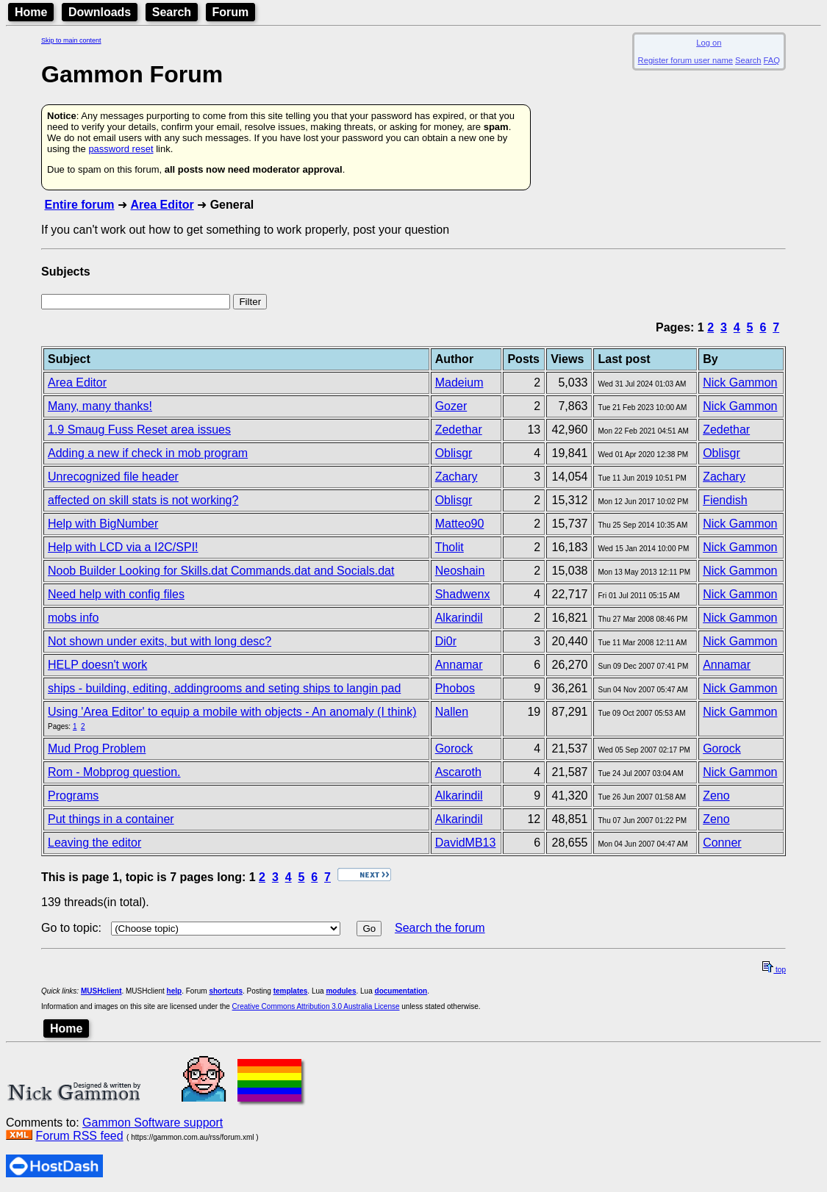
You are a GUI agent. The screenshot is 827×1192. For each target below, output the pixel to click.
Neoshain (460, 570)
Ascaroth (458, 772)
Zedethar (458, 429)
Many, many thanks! (100, 406)
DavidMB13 (465, 842)
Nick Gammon (740, 382)
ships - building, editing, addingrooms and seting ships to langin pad (224, 688)
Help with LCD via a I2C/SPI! (123, 547)
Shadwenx (462, 594)
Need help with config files (116, 594)
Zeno (716, 795)
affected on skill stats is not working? (143, 500)
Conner (722, 842)
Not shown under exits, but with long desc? (159, 641)
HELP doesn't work (97, 664)
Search (171, 12)
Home (31, 12)
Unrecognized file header (113, 476)
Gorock (454, 748)
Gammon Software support (152, 1122)
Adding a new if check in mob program (148, 453)
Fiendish (725, 500)
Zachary (456, 476)
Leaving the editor (94, 842)
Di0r (446, 641)
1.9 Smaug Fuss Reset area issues (139, 429)
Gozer (451, 406)
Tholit (449, 547)
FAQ (772, 60)
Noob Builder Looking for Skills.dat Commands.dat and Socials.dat (221, 570)
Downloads (99, 12)
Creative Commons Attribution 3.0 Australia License (316, 1006)
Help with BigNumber (103, 523)
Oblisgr (454, 453)
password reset (120, 148)
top (774, 970)
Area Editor (161, 204)
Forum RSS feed (79, 1136)
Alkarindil (459, 617)
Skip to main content (71, 40)
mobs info (73, 617)
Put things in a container (111, 819)
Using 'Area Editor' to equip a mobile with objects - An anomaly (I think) (232, 711)
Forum (230, 12)
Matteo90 (459, 523)
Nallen (451, 711)
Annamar (459, 664)
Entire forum (79, 204)
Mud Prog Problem (97, 748)
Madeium (459, 382)
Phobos (455, 688)
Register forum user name (685, 60)
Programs (73, 795)
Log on (708, 42)
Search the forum (440, 928)
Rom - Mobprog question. (114, 772)
